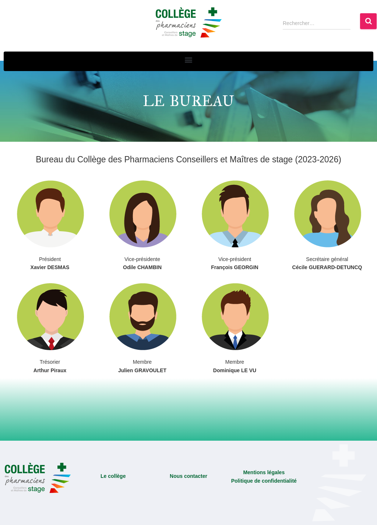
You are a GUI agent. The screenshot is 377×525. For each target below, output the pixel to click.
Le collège (113, 476)
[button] (189, 59)
